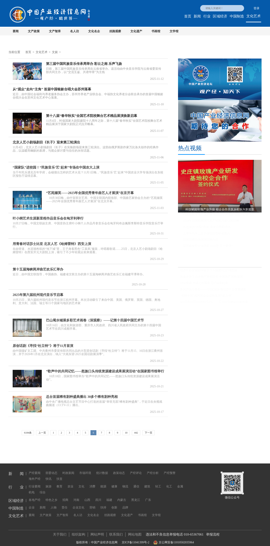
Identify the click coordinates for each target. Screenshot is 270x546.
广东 (148, 495)
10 (126, 432)
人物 (54, 503)
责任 (65, 503)
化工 (169, 482)
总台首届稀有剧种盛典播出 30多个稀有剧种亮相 (82, 394)
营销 (92, 503)
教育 (59, 482)
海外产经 (34, 474)
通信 (136, 482)
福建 (109, 495)
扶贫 (59, 474)
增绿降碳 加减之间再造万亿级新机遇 (204, 284)
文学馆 (174, 31)
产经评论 (136, 468)
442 (136, 432)
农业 (70, 482)
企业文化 (78, 503)
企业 (32, 503)
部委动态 (51, 468)
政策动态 (119, 468)
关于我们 (59, 532)
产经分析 (153, 468)
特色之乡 (51, 495)
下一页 (148, 432)
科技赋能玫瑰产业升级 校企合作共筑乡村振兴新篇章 (217, 216)
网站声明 (97, 532)
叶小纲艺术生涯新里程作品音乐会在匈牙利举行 (48, 216)
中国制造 (237, 16)
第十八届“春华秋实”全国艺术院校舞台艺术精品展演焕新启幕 (91, 115)
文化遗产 (136, 31)
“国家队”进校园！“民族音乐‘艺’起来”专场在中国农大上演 (56, 165)
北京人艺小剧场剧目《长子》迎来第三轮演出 (46, 142)
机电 (32, 488)
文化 (81, 482)
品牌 (125, 503)
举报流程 (213, 532)
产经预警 (170, 468)
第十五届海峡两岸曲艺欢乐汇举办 (38, 267)
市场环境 (85, 468)
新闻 (197, 16)
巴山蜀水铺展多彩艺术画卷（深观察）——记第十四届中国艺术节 (95, 318)
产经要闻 (34, 468)
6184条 (28, 432)
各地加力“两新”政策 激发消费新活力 (207, 228)
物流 (125, 482)
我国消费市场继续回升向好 (200, 241)
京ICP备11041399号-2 (135, 540)
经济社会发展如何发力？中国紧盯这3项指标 (209, 272)
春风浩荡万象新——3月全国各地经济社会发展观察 (213, 291)
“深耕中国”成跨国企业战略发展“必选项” (206, 297)
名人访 (74, 31)
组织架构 (78, 532)
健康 (114, 482)
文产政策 (34, 31)
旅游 (48, 482)
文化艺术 (253, 16)
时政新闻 (68, 468)
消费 (92, 482)
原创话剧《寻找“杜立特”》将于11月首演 (43, 343)
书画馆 (155, 31)
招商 (65, 495)
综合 (43, 488)
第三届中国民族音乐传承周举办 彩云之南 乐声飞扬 (84, 63)
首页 (187, 16)
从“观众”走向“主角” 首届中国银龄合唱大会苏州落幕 (52, 89)
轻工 (158, 482)
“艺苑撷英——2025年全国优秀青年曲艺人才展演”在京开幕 (90, 190)
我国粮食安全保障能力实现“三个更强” (208, 247)
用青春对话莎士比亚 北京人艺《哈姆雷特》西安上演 (52, 241)
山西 (87, 495)
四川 (98, 495)
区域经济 (220, 16)
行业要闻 (34, 482)
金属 (180, 482)
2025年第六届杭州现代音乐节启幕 (38, 292)
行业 (207, 16)
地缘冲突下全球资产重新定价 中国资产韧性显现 (211, 278)
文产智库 (55, 31)
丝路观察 (115, 31)
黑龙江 (135, 495)
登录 (256, 8)
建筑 (147, 482)
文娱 (55, 52)
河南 (76, 495)
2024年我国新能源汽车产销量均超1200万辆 (211, 222)
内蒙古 (121, 495)
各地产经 (34, 495)
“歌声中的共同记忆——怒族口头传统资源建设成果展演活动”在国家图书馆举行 (105, 369)
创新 (114, 503)
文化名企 (94, 31)
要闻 (16, 31)
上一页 (42, 432)
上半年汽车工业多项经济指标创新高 (206, 235)
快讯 (48, 474)
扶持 (103, 503)
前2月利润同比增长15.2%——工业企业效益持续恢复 (214, 303)
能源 (103, 482)
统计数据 (102, 468)
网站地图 (135, 532)
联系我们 (116, 532)
